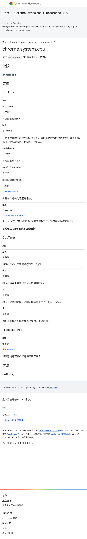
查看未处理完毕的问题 (12, 505)
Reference (53, 13)
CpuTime (9, 349)
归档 (4, 528)
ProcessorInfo (11, 191)
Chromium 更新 (9, 518)
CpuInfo (53, 387)
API (68, 13)
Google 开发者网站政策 (59, 434)
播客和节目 (7, 532)
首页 (4, 42)
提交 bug (6, 500)
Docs (6, 13)
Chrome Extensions (27, 13)
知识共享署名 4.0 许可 (49, 430)
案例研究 (6, 523)
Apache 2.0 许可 (14, 434)
